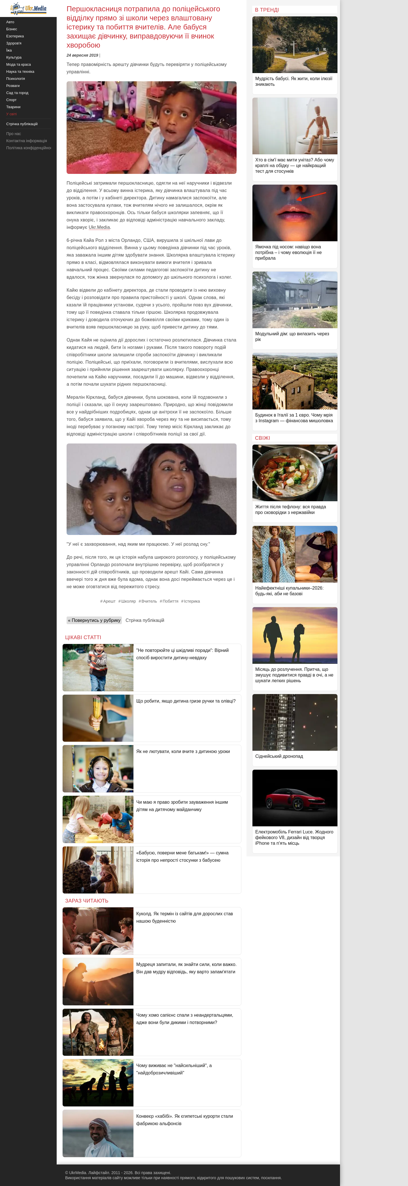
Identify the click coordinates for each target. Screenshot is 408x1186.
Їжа (9, 50)
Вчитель (149, 601)
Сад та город (17, 93)
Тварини (13, 107)
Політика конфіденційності (30, 148)
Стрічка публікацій (145, 620)
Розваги (13, 86)
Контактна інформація (26, 140)
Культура (14, 57)
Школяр (128, 601)
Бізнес (11, 29)
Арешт (109, 601)
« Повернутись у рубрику (94, 620)
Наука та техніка (20, 71)
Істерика (192, 601)
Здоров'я (14, 43)
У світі (11, 114)
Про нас (13, 133)
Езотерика (15, 36)
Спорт (11, 100)
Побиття (170, 601)
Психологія (15, 78)
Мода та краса (18, 64)
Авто (10, 22)
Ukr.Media (99, 227)
